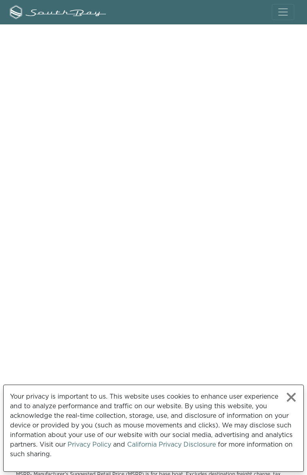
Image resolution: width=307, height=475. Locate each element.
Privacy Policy (89, 444)
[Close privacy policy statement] (291, 397)
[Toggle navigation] (283, 12)
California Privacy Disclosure (171, 444)
